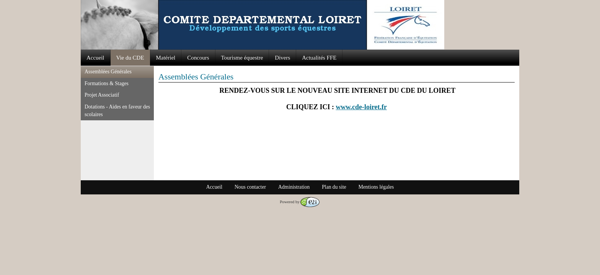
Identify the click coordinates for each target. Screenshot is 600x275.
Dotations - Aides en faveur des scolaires (117, 110)
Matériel (166, 58)
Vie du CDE (130, 58)
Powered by (300, 201)
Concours (198, 58)
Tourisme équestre (242, 58)
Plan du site (334, 187)
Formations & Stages (107, 83)
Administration (294, 187)
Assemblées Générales (108, 71)
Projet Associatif (102, 95)
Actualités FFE (319, 58)
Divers (282, 58)
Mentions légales (376, 187)
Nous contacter (250, 187)
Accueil (95, 58)
